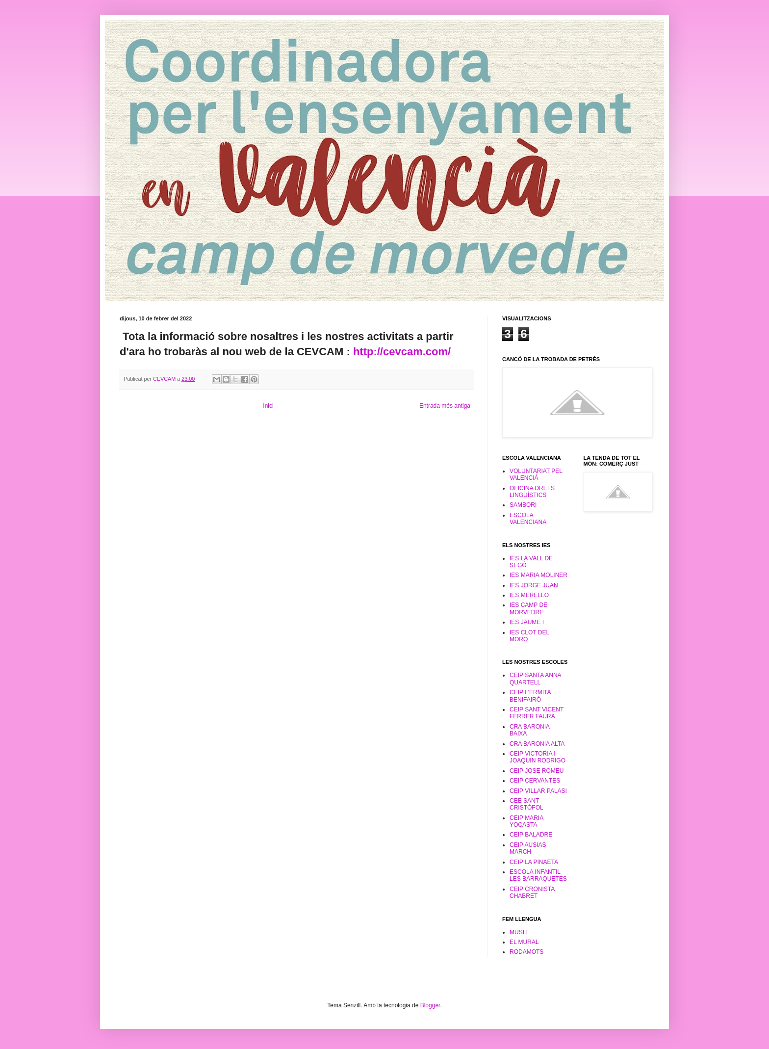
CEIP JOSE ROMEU (537, 770)
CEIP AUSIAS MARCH (528, 848)
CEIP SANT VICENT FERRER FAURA (537, 713)
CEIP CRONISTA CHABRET (532, 892)
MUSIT (519, 932)
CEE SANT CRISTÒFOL (526, 804)
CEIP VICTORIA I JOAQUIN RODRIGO (537, 757)
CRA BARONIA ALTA (537, 743)
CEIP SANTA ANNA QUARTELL (535, 678)
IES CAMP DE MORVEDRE (528, 608)
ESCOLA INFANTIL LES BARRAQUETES (538, 875)
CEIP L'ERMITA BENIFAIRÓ (530, 696)
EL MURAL (524, 942)
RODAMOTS (526, 951)
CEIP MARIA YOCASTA (526, 821)
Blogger (430, 1005)
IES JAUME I (527, 622)
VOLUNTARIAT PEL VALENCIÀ (536, 474)
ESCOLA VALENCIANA (528, 518)
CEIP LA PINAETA (534, 862)
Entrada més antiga (444, 405)
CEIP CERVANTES (535, 780)
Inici (268, 405)
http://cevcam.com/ (402, 351)
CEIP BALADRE (531, 834)
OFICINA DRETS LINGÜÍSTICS (532, 491)
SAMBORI (523, 504)
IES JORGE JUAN (534, 585)
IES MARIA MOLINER (538, 575)
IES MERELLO (529, 595)
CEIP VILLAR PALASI (538, 790)
